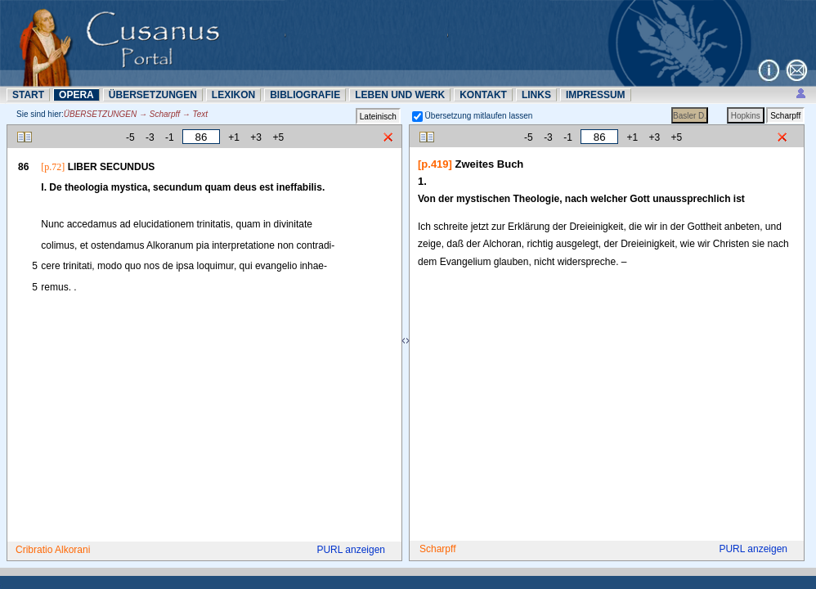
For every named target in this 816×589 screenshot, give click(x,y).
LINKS (536, 95)
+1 (234, 137)
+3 (256, 137)
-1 (169, 137)
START (28, 95)
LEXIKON (233, 95)
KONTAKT (483, 95)
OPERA (76, 95)
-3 (150, 137)
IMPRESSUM (595, 95)
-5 (130, 137)
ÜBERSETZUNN (153, 95)
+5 (278, 137)
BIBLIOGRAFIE (305, 95)
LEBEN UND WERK (400, 95)
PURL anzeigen (350, 549)
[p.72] (53, 167)
